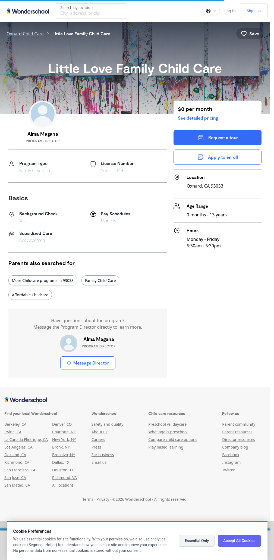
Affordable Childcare (30, 294)
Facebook (230, 454)
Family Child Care (100, 280)
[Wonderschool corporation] (135, 400)
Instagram (231, 462)
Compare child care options (172, 439)
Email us (99, 462)
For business (103, 454)
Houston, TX (63, 469)
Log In (229, 10)
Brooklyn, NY (63, 454)
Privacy (102, 499)
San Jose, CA (15, 477)
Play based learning (165, 447)
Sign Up (254, 10)
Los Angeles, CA (18, 447)
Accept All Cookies (239, 541)
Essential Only (197, 541)
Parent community (238, 424)
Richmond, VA (64, 477)
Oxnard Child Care (25, 34)
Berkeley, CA (15, 424)
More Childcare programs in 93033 (43, 280)
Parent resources (237, 431)
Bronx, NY (61, 447)
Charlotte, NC (64, 431)
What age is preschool (168, 431)
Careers (98, 439)
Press (96, 447)
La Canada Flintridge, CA (26, 439)
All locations (63, 485)
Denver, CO (62, 424)
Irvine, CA (12, 431)
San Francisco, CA (20, 469)
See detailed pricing (198, 117)
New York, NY (64, 439)
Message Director (88, 362)
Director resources (238, 439)
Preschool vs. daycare (167, 424)
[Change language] (211, 11)
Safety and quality (107, 424)
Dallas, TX (60, 462)
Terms (87, 499)
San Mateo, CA (17, 485)
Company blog (235, 447)
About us (100, 431)
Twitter (228, 469)
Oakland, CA (15, 454)
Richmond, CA (16, 462)
